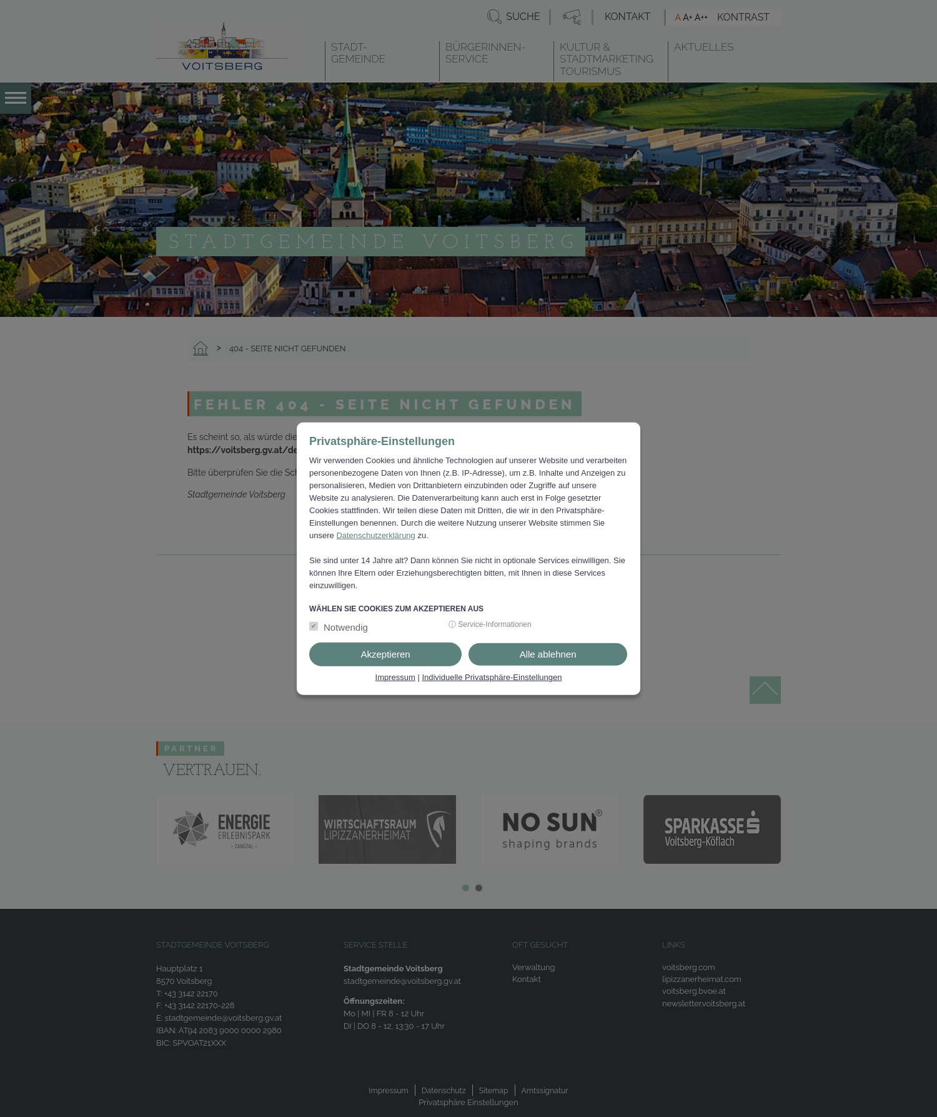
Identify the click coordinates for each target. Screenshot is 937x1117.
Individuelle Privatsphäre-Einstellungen (492, 677)
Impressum (395, 677)
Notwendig (346, 627)
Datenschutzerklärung (375, 535)
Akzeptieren (385, 654)
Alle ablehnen (548, 654)
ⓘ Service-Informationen (490, 624)
